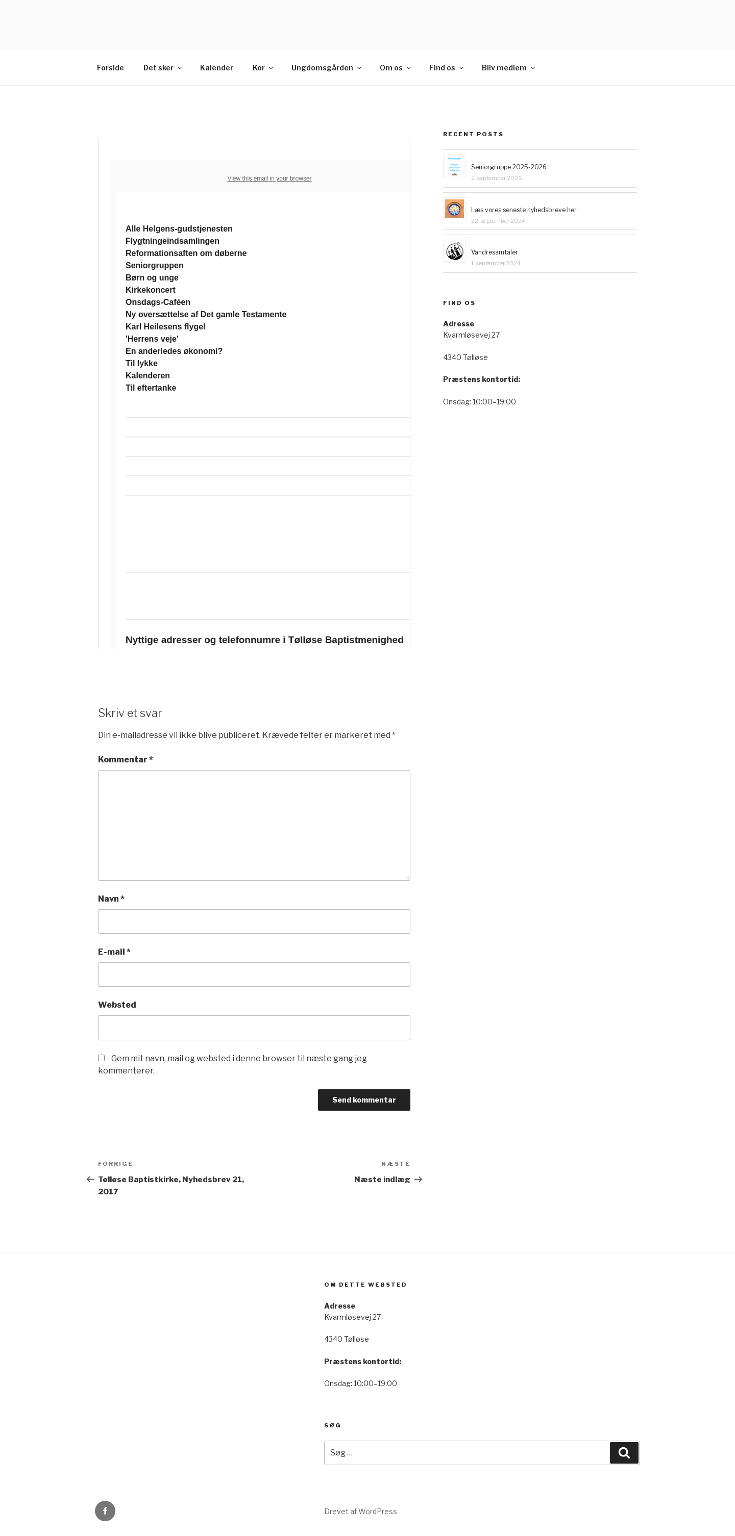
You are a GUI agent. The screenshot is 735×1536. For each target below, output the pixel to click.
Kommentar (125, 759)
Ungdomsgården (327, 67)
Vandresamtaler (494, 252)
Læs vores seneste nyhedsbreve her (524, 210)
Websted (117, 1005)
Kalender (216, 67)
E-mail (114, 952)
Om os (396, 67)
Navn (111, 899)
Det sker (163, 67)
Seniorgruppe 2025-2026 (509, 167)
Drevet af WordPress (360, 1511)
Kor (264, 67)
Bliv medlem (509, 67)
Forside (110, 67)
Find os (447, 67)
